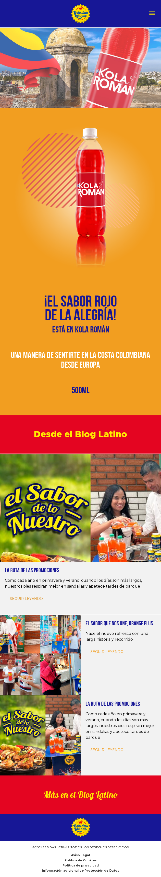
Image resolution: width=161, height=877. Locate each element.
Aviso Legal (80, 855)
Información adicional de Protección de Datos (80, 870)
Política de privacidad (80, 865)
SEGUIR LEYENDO (107, 651)
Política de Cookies (80, 860)
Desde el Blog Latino (80, 434)
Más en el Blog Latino (80, 794)
